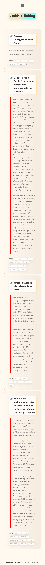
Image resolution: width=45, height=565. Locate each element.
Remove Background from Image (23, 39)
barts (23, 540)
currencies (23, 543)
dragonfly (23, 269)
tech (31, 259)
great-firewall (13, 269)
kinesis (16, 378)
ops (11, 385)
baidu (27, 262)
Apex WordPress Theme (15, 562)
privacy (19, 262)
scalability (12, 381)
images (17, 60)
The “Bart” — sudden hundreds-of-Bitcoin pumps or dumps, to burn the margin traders (24, 405)
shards (20, 381)
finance (30, 540)
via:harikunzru (13, 536)
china (16, 259)
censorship (22, 266)
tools (31, 60)
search (23, 259)
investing (17, 533)
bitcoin (25, 533)
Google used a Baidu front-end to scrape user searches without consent (24, 84)
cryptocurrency (24, 536)
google (11, 262)
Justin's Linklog (22, 16)
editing (24, 60)
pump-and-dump (14, 540)
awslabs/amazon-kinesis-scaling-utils (23, 286)
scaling (24, 378)
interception (12, 266)
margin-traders (13, 543)
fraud (31, 543)
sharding (28, 381)
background (13, 64)
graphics (22, 64)
